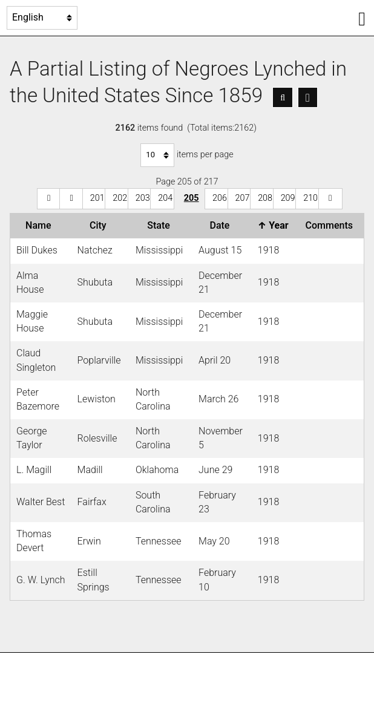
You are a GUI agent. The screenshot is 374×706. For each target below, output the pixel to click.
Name (40, 225)
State (161, 225)
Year (276, 225)
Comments (332, 225)
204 (165, 198)
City (100, 225)
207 (242, 198)
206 (219, 198)
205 (191, 198)
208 (265, 198)
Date (221, 225)
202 (120, 198)
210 (310, 198)
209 (288, 198)
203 (143, 198)
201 (97, 198)
